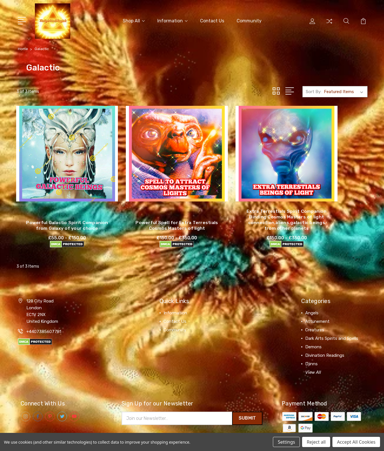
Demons (313, 337)
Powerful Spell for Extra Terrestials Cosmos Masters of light (147, 212)
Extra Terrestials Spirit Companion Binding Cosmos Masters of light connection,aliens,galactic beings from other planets (237, 207)
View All (313, 362)
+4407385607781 (43, 321)
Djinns (311, 353)
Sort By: (313, 90)
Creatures (314, 320)
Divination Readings (324, 345)
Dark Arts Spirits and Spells (331, 328)
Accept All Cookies (356, 442)
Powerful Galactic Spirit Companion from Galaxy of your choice (57, 212)
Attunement (317, 311)
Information (172, 20)
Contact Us (212, 20)
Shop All (134, 20)
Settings (286, 442)
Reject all (316, 442)
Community (249, 20)
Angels (312, 303)
